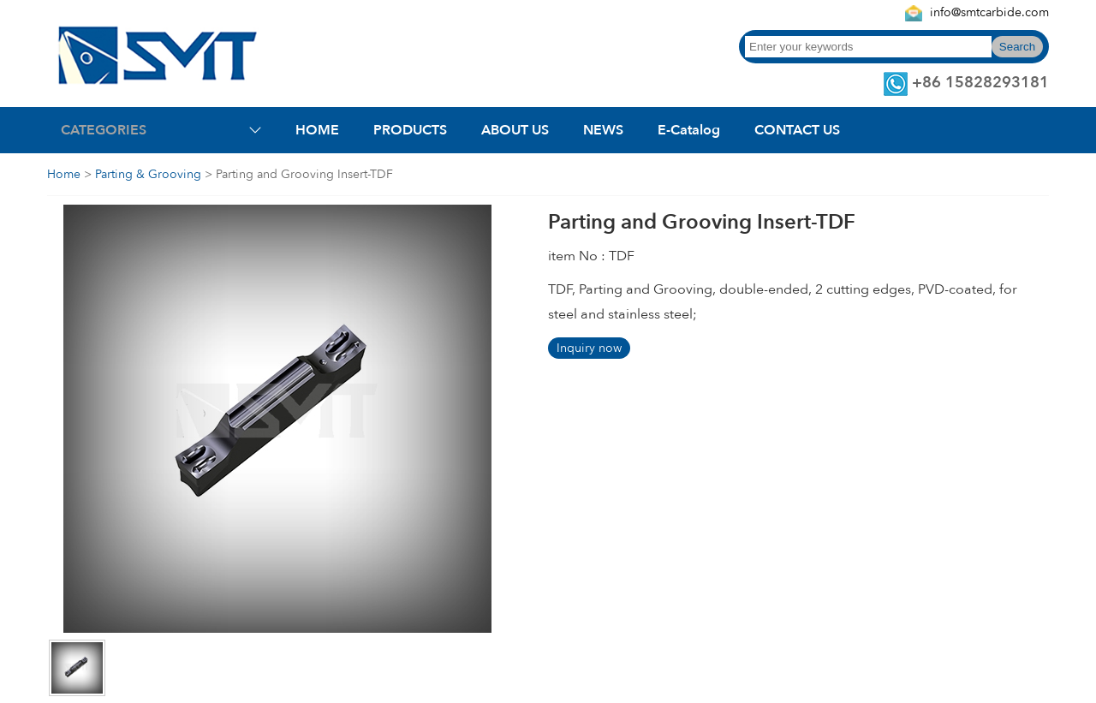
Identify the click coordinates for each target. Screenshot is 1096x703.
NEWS (603, 130)
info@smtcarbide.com (989, 12)
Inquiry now (589, 348)
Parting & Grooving (148, 174)
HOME (317, 130)
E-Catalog (689, 130)
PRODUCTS (410, 130)
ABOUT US (515, 130)
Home (63, 174)
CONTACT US (797, 130)
